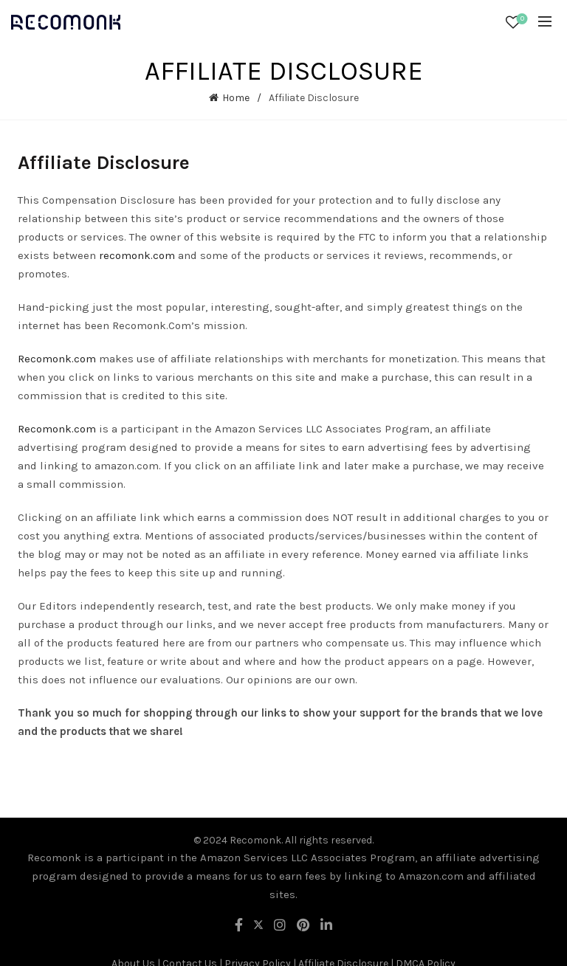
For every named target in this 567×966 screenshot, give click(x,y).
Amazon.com (431, 876)
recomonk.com (137, 255)
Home (236, 98)
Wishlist (521, 19)
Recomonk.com (57, 358)
